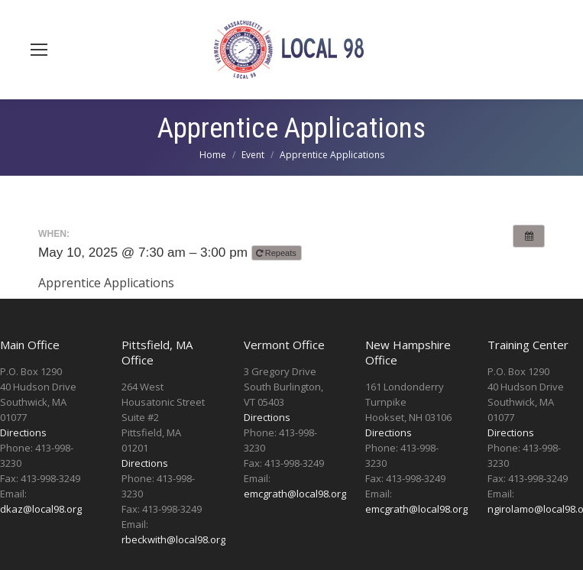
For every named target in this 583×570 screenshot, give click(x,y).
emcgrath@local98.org (295, 493)
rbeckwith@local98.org (173, 539)
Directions (23, 432)
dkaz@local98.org (41, 509)
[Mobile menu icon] (39, 50)
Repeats (277, 252)
